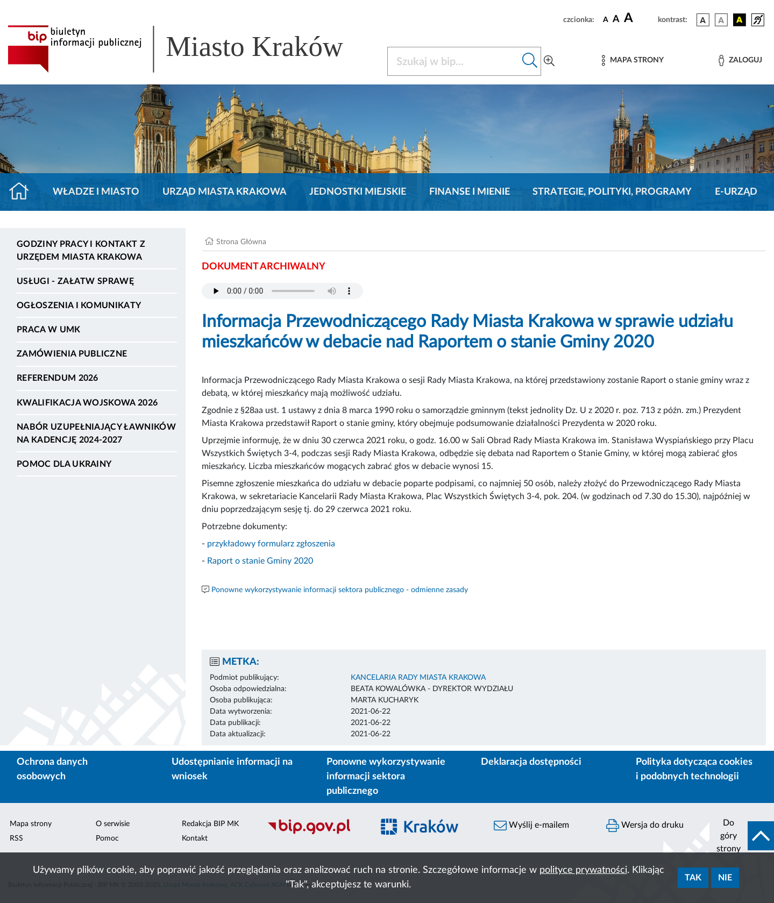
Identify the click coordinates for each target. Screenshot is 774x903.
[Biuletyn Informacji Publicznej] (314, 832)
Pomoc (107, 838)
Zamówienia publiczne (72, 354)
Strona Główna (241, 242)
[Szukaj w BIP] (453, 61)
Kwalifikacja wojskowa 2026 (87, 403)
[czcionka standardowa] (605, 19)
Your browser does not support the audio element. (282, 291)
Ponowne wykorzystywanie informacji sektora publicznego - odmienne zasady (339, 590)
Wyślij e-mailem (531, 825)
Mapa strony (31, 824)
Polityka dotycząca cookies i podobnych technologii (694, 769)
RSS (16, 838)
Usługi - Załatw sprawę (75, 281)
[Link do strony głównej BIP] (191, 49)
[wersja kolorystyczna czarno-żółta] (740, 20)
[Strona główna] (23, 192)
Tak (693, 877)
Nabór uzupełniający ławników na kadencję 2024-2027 (96, 433)
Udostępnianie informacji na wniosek (232, 769)
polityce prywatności (583, 870)
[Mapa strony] (632, 60)
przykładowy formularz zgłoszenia (271, 543)
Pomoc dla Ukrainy (64, 464)
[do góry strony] (741, 835)
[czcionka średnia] (616, 19)
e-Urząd (736, 192)
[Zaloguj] (740, 60)
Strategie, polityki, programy (612, 192)
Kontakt (195, 838)
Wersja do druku (645, 825)
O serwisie (113, 824)
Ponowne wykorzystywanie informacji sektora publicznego (385, 776)
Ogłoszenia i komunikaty (79, 305)
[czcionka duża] (639, 18)
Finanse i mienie (469, 192)
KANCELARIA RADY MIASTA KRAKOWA (418, 677)
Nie (725, 877)
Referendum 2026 (57, 378)
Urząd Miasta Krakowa (224, 192)
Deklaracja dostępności (531, 762)
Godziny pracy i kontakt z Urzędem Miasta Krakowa (81, 250)
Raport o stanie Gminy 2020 (260, 561)
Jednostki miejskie (357, 192)
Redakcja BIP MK (210, 824)
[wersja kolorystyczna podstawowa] (703, 20)
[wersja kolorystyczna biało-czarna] (721, 20)
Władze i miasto (96, 192)
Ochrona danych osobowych (52, 769)
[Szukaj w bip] (530, 61)
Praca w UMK (49, 329)
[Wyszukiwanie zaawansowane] (549, 61)
